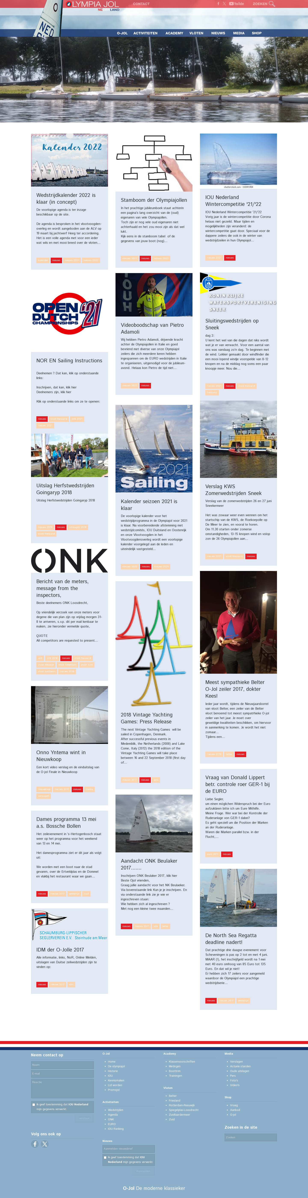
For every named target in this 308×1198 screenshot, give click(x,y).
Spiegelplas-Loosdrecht (183, 1110)
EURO (112, 1124)
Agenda (113, 1115)
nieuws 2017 (130, 780)
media (89, 789)
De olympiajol (116, 1066)
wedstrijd (74, 894)
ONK (111, 1120)
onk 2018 (52, 658)
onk (40, 658)
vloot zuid (87, 665)
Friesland (174, 1101)
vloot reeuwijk (46, 665)
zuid (86, 894)
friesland (212, 392)
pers (156, 780)
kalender (43, 260)
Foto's (234, 1081)
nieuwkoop (44, 789)
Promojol (114, 1090)
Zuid (172, 1120)
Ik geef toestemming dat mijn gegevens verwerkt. (62, 1107)
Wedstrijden (115, 1110)
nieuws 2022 (91, 260)
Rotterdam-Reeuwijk (182, 1105)
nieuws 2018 (45, 527)
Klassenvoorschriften (182, 1062)
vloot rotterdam (67, 665)
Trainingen (175, 1076)
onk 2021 (77, 419)
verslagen (43, 796)
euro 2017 (212, 854)
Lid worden (115, 1085)
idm (71, 984)
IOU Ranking (116, 1129)
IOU (110, 1076)
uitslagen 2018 (77, 527)
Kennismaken (116, 1081)
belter (229, 754)
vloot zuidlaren (46, 671)
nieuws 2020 (130, 566)
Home (112, 1062)
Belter (173, 1096)
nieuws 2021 (72, 260)
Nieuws (107, 1141)
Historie (113, 1071)
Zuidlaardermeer (179, 1115)
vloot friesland (246, 386)
